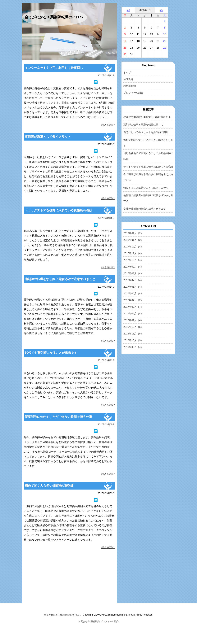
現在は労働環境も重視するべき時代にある (147, 117)
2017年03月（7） (133, 306)
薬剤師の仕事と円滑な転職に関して (143, 124)
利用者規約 (129, 86)
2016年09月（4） (133, 347)
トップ (127, 72)
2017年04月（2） (133, 300)
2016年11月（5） (133, 333)
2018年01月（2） (133, 239)
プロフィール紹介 (133, 92)
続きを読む (108, 124)
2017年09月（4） (133, 266)
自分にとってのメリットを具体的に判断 (145, 132)
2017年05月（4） (133, 293)
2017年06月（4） (133, 286)
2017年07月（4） (133, 280)
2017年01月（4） (133, 320)
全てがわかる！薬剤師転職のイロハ (54, 17)
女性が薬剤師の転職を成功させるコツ (144, 208)
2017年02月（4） (133, 313)
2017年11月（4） (133, 253)
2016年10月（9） (133, 340)
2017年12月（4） (133, 246)
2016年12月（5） (133, 326)
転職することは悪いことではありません (145, 187)
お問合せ (128, 79)
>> (161, 10)
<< (128, 10)
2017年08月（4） (133, 273)
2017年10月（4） (133, 260)
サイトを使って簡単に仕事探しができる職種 (148, 166)
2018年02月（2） (133, 233)
